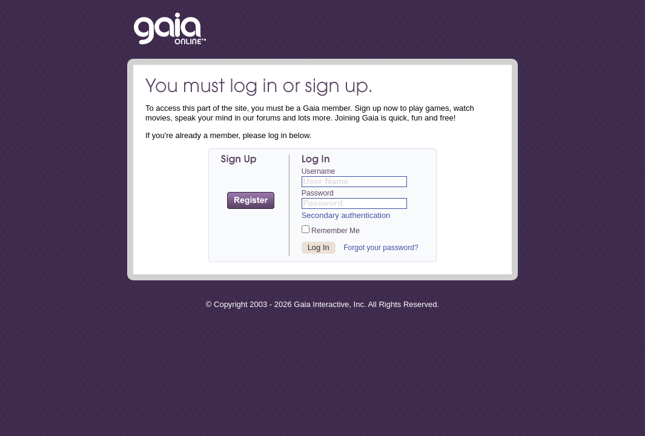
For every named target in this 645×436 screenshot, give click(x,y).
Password (318, 193)
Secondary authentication (346, 215)
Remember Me (331, 230)
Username (319, 171)
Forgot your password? (380, 247)
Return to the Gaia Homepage (170, 29)
